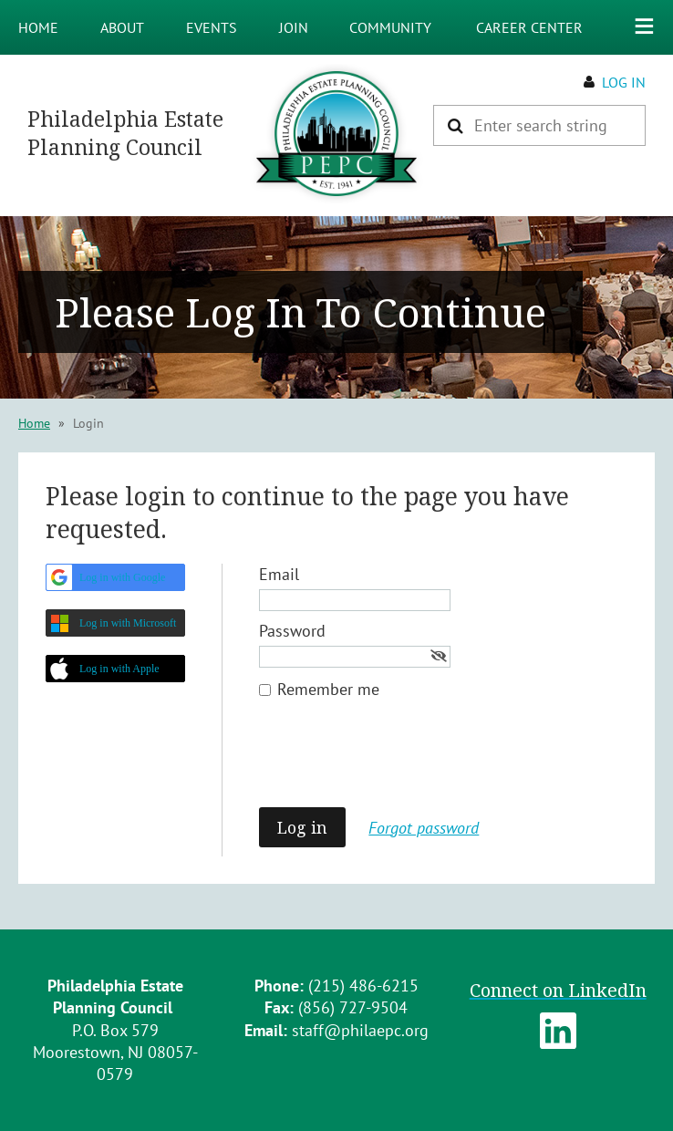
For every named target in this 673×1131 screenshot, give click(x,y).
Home (34, 423)
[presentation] (397, 762)
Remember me (328, 689)
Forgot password (423, 827)
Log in (624, 82)
